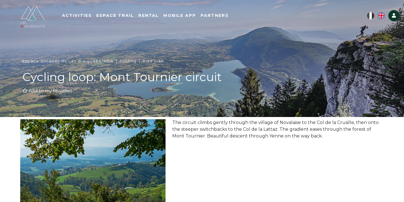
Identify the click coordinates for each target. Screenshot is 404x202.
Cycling (128, 61)
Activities (81, 16)
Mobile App (183, 16)
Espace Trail (119, 16)
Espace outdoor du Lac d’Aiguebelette (68, 61)
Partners (219, 16)
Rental (153, 16)
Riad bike (153, 61)
